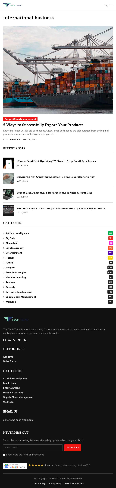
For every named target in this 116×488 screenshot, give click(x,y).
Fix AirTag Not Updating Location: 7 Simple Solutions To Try (55, 177)
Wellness (59, 302)
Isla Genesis (13, 139)
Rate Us (49, 465)
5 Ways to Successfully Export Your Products (43, 125)
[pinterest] (14, 340)
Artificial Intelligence (59, 233)
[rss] (24, 340)
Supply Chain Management (20, 119)
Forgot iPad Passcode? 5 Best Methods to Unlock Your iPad (55, 192)
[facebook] (4, 340)
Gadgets (59, 267)
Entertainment (59, 253)
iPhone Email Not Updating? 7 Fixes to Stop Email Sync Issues (56, 161)
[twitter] (19, 340)
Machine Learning (59, 277)
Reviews (59, 282)
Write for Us (10, 361)
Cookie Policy (38, 483)
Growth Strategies (59, 272)
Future (59, 262)
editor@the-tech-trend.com (18, 419)
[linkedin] (9, 340)
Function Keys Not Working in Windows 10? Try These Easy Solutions (61, 208)
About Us (8, 356)
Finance (59, 258)
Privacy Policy (55, 483)
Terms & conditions (74, 483)
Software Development (59, 292)
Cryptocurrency (59, 248)
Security (59, 287)
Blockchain (59, 243)
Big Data (59, 238)
